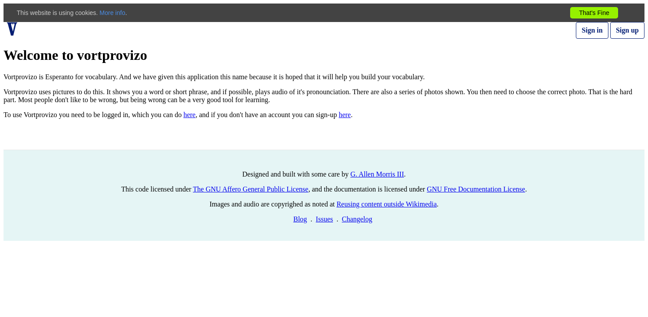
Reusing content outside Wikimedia (387, 204)
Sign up (627, 30)
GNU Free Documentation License (476, 189)
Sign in (592, 30)
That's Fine (594, 12)
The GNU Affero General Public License (250, 189)
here (189, 114)
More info (112, 12)
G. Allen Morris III (377, 174)
